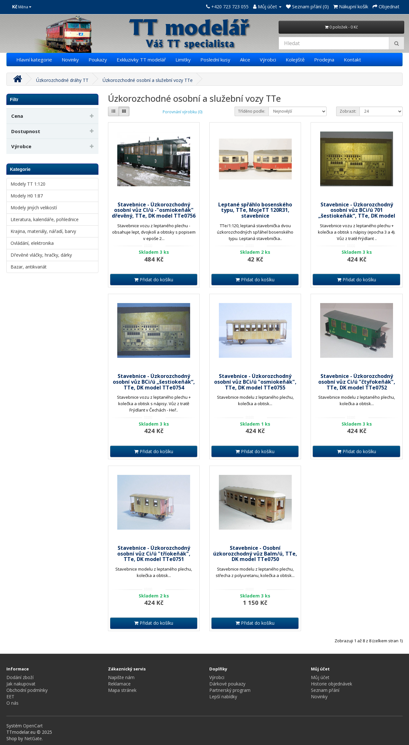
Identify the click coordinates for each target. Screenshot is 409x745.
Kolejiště (295, 59)
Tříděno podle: (251, 111)
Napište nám (121, 677)
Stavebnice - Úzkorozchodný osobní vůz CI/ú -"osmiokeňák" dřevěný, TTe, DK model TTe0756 (154, 210)
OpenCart (33, 726)
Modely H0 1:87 (27, 196)
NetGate (33, 738)
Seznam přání (325, 690)
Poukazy (98, 59)
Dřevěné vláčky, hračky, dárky (41, 255)
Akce (245, 59)
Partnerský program (230, 690)
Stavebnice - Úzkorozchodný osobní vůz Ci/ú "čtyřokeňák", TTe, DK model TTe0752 (356, 381)
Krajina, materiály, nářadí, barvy (43, 231)
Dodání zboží (20, 677)
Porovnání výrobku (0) (182, 112)
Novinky (70, 59)
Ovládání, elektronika (32, 243)
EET (10, 696)
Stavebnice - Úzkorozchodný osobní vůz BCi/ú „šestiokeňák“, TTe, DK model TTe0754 (154, 381)
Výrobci (268, 59)
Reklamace (119, 684)
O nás (12, 703)
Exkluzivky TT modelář (141, 59)
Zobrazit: (348, 111)
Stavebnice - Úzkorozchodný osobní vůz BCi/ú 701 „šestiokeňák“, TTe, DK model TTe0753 (356, 213)
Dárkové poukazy (227, 684)
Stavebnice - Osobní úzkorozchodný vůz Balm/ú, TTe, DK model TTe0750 (255, 553)
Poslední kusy (215, 59)
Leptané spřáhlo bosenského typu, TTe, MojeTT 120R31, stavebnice (255, 210)
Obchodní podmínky (27, 690)
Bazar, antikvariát (29, 267)
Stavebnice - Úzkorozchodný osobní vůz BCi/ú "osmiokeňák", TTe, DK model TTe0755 (255, 381)
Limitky (183, 59)
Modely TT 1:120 (28, 184)
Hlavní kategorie (34, 59)
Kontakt (352, 59)
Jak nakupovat (20, 684)
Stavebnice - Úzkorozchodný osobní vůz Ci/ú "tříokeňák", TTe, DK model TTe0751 (153, 553)
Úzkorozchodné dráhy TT (62, 80)
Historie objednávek (331, 684)
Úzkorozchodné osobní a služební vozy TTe (148, 80)
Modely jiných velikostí (34, 207)
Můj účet (320, 677)
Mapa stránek (122, 690)
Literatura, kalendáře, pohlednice (45, 219)
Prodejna (324, 59)
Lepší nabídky (223, 696)
